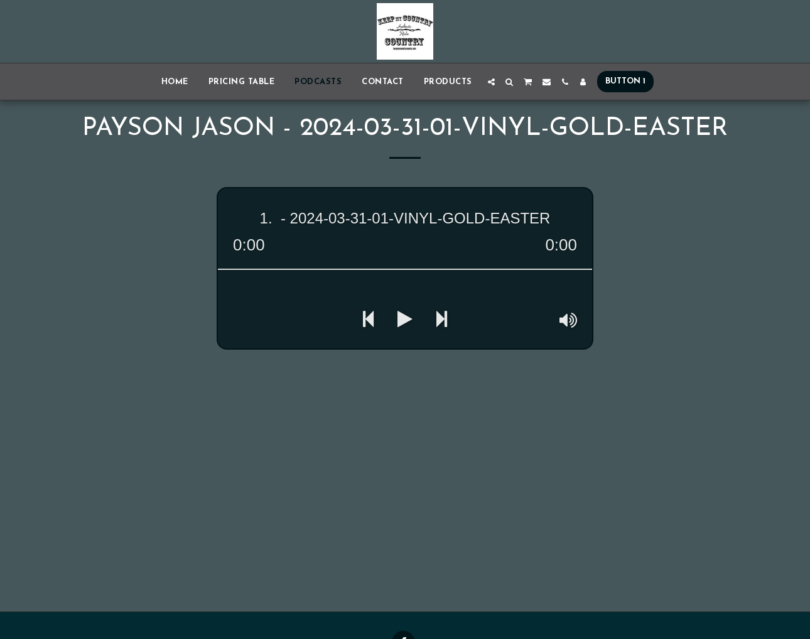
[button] (491, 82)
